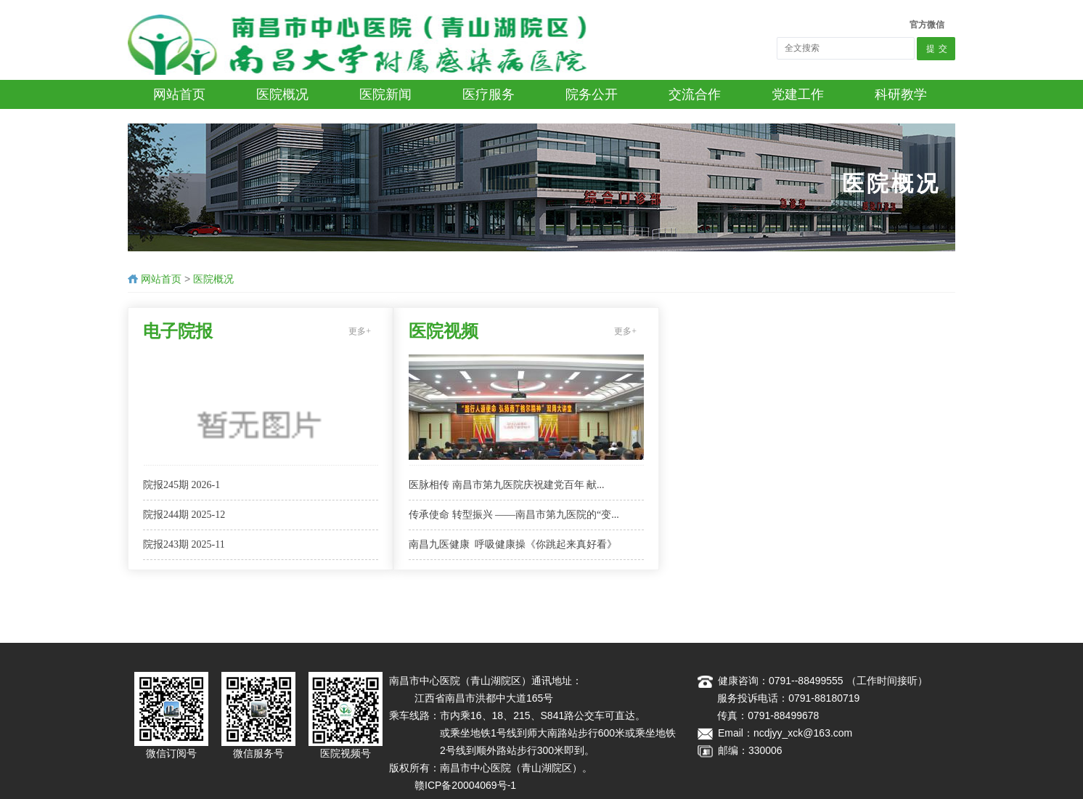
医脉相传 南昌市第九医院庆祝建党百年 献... (507, 484)
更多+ (359, 331)
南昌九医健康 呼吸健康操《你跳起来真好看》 (513, 544)
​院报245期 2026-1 (181, 484)
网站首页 (161, 279)
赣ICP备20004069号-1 (465, 785)
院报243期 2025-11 (184, 544)
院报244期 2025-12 (184, 514)
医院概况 (213, 279)
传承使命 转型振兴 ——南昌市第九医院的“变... (514, 514)
